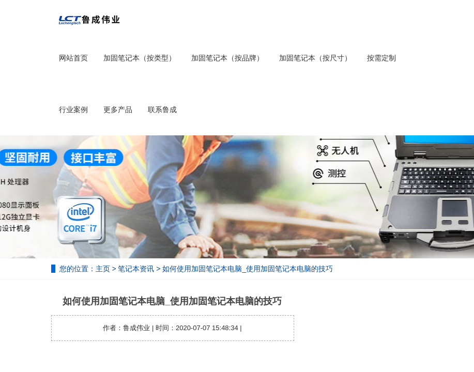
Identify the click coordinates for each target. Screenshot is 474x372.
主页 (103, 269)
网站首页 (73, 58)
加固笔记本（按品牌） (227, 58)
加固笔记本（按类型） (139, 58)
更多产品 (117, 109)
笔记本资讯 (136, 269)
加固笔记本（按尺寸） (315, 58)
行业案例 (73, 109)
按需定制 (381, 58)
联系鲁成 (162, 109)
